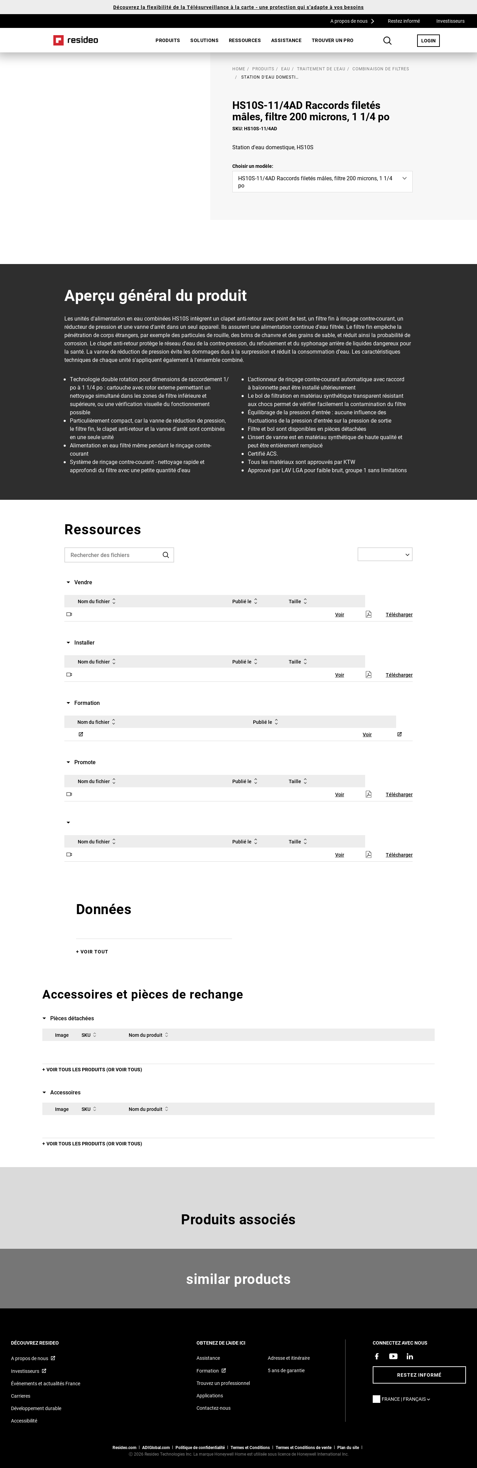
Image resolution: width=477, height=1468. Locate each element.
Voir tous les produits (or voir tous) (94, 1069)
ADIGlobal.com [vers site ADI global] (156, 1447)
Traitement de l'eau (321, 68)
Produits (168, 40)
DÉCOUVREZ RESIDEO (44, 1342)
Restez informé (404, 21)
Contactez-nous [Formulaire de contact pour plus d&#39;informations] (214, 1408)
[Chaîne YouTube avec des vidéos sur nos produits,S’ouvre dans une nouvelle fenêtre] (393, 1356)
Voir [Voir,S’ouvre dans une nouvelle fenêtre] (339, 614)
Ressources (245, 40)
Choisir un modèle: (252, 166)
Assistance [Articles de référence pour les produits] (208, 1358)
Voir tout (94, 951)
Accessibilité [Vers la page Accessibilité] (24, 1420)
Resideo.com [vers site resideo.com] (124, 1447)
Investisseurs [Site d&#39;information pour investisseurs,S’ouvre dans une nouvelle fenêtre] (25, 1371)
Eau (285, 68)
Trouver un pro (333, 40)
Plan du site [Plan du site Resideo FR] (348, 1447)
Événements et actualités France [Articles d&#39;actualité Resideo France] (45, 1383)
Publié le (246, 601)
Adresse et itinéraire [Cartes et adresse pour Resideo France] (289, 1358)
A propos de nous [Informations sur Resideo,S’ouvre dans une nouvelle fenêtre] (29, 1358)
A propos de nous (354, 20)
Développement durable (36, 1408)
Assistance (286, 40)
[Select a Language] (385, 554)
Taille (299, 601)
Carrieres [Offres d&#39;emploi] (20, 1396)
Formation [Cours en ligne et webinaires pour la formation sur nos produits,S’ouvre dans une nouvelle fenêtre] (208, 1370)
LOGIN (430, 40)
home (238, 68)
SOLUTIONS (204, 40)
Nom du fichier (98, 601)
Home (75, 40)
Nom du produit (150, 1034)
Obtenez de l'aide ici (230, 1342)
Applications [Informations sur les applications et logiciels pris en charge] (210, 1395)
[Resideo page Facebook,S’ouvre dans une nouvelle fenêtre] (377, 1356)
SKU (90, 1034)
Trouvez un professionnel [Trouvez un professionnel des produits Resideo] (223, 1383)
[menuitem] (167, 40)
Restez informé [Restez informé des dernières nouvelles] (419, 1374)
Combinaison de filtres (380, 68)
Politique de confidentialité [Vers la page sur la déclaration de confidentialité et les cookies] (200, 1447)
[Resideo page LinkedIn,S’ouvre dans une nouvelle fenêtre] (410, 1356)
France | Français (408, 1399)
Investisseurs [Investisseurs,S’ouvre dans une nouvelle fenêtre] (450, 21)
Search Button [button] (387, 41)
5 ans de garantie (286, 1370)
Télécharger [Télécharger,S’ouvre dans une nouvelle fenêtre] (399, 614)
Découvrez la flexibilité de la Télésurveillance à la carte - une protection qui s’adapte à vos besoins (238, 7)
